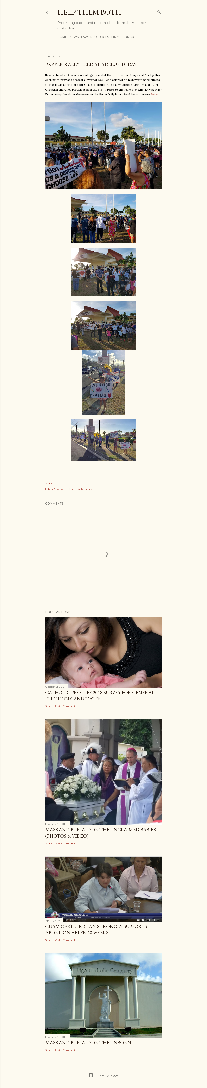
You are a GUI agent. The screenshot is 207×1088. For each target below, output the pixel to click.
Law (84, 37)
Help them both (89, 12)
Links (115, 37)
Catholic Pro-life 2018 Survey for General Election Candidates (99, 695)
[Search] (159, 11)
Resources (99, 37)
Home (62, 37)
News (74, 37)
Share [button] (48, 483)
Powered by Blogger (103, 1075)
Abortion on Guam (65, 489)
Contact (130, 37)
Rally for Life (84, 489)
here (154, 94)
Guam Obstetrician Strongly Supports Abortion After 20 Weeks (96, 929)
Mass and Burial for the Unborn (88, 1042)
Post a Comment (65, 706)
